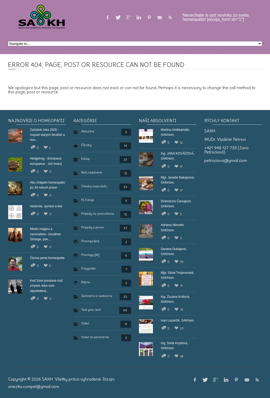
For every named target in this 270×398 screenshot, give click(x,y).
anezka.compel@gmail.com (33, 386)
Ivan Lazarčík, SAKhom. (178, 320)
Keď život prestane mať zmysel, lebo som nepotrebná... (46, 285)
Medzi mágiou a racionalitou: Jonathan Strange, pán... (45, 234)
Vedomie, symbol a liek (46, 206)
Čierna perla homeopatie (47, 258)
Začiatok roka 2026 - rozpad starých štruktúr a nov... (47, 135)
